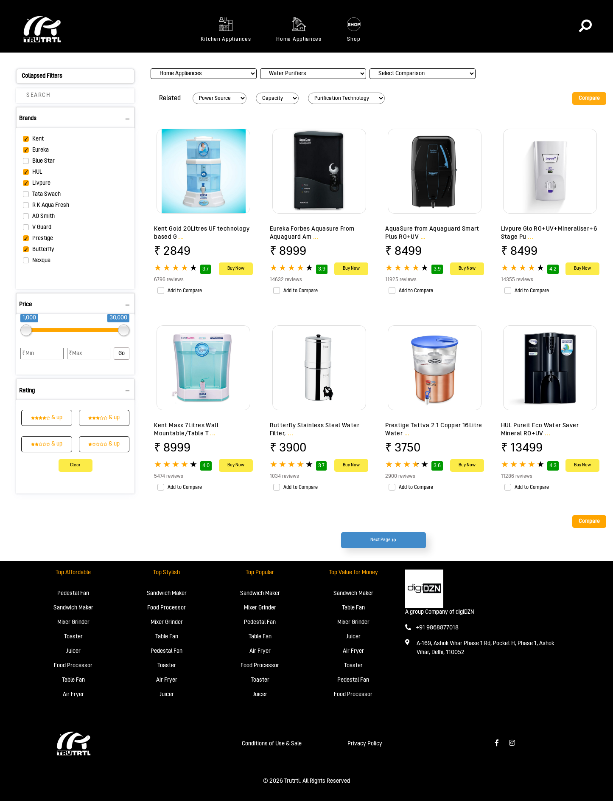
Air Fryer (73, 694)
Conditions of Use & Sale (272, 744)
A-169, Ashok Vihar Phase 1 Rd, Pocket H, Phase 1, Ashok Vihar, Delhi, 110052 (485, 648)
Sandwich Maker (73, 608)
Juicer (73, 651)
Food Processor (73, 666)
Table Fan (73, 680)
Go (121, 353)
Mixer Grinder (73, 622)
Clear (75, 465)
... (181, 237)
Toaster (73, 637)
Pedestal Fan (73, 593)
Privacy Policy (364, 744)
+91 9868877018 (432, 628)
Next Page (383, 540)
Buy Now (235, 268)
